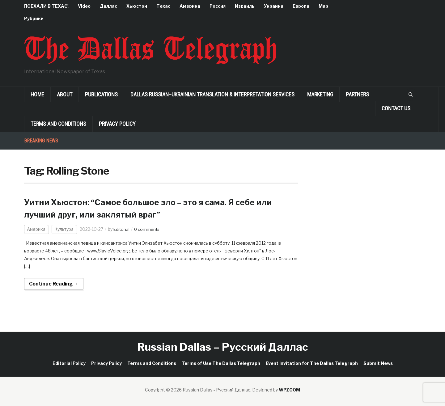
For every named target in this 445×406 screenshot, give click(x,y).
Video (84, 6)
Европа (301, 6)
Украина (273, 6)
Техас (163, 6)
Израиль (245, 6)
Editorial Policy (69, 363)
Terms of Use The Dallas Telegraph (221, 363)
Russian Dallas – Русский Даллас (222, 346)
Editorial (121, 229)
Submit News (378, 363)
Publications (101, 94)
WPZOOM (289, 389)
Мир (323, 6)
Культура (64, 229)
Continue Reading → (53, 284)
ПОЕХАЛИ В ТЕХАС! (46, 6)
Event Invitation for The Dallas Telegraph (312, 363)
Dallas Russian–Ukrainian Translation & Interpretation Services (212, 94)
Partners (357, 94)
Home (37, 94)
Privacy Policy (117, 124)
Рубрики (34, 18)
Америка (190, 6)
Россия (218, 6)
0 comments (148, 229)
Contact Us (396, 108)
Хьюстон (136, 6)
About (64, 94)
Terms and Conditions (58, 124)
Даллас (108, 6)
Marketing (320, 94)
